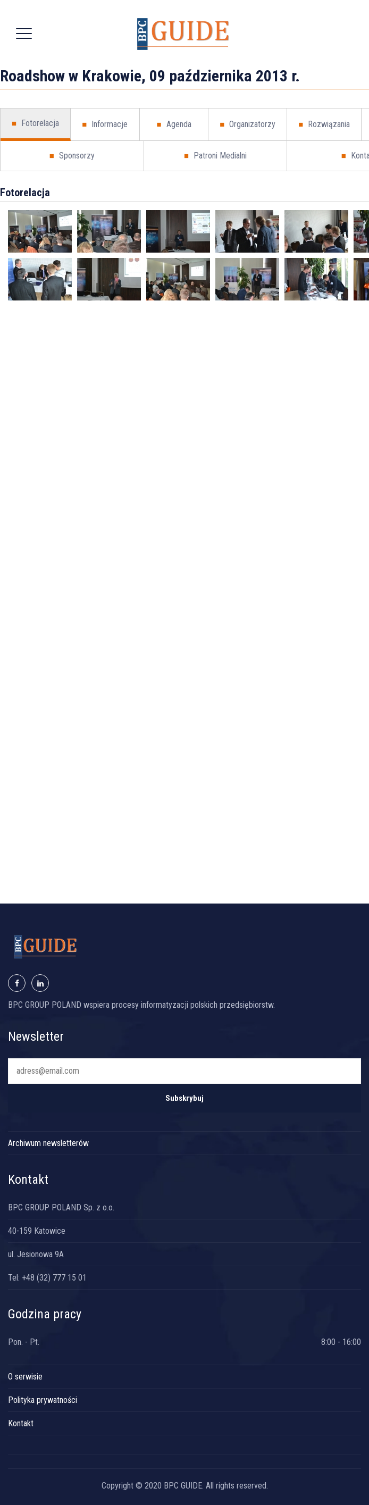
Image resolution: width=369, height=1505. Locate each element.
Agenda (173, 124)
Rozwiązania (324, 124)
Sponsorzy (72, 156)
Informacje (105, 124)
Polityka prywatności (42, 1400)
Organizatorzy (247, 124)
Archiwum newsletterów (48, 1143)
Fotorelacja (35, 123)
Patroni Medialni (215, 156)
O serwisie (25, 1377)
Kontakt (20, 1423)
